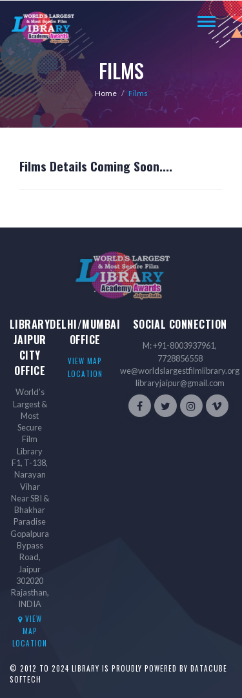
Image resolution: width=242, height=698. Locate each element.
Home (106, 93)
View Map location (29, 631)
